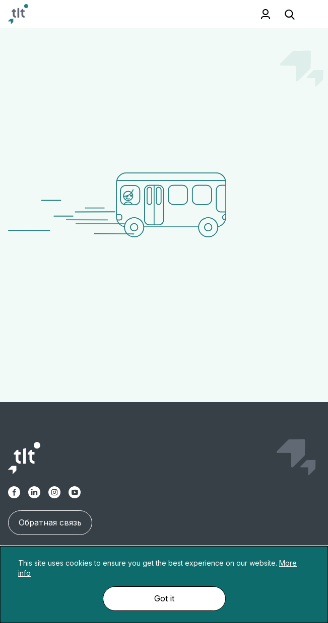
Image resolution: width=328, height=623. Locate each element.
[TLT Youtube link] (75, 492)
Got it (164, 598)
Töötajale (265, 14)
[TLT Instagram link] (54, 492)
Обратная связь (50, 522)
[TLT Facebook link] (14, 492)
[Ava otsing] (290, 14)
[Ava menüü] (308, 14)
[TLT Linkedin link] (34, 492)
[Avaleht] (18, 14)
